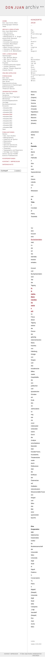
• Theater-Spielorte (9, 66)
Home (4, 21)
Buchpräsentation (36, 239)
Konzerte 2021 (8, 110)
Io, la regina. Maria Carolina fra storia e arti (34, 299)
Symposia (5, 95)
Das (6, 81)
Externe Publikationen (10, 155)
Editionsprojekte (8, 86)
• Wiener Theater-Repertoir (11, 68)
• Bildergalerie (7, 40)
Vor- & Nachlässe (9, 54)
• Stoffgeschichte (8, 34)
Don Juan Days (7, 93)
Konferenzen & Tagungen (11, 97)
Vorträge (5, 102)
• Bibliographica (7, 137)
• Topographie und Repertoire (12, 150)
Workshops (6, 98)
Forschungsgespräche (10, 100)
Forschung (7, 76)
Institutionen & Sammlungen (12, 85)
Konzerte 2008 (8, 127)
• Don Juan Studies (9, 136)
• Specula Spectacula (9, 144)
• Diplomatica (7, 141)
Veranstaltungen (9, 91)
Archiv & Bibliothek (10, 29)
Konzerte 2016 (8, 116)
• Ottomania (6, 143)
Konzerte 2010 (8, 123)
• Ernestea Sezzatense (10, 42)
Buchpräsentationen (9, 104)
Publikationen (8, 132)
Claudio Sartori (7, 70)
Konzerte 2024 (8, 108)
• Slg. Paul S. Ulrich (9, 59)
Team (4, 26)
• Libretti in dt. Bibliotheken (11, 51)
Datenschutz (7, 164)
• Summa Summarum (9, 146)
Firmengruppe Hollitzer (10, 24)
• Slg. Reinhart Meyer (9, 57)
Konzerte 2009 (8, 125)
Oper (4, 129)
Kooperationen (8, 158)
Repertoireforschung (9, 83)
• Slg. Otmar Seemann (10, 61)
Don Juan (5, 78)
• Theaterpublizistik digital (11, 64)
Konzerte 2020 (8, 112)
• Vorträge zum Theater (10, 152)
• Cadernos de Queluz (10, 139)
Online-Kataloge (9, 73)
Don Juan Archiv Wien (10, 23)
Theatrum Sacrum (8, 88)
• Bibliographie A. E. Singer (11, 36)
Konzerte (5, 106)
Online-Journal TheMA (10, 153)
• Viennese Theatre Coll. (10, 49)
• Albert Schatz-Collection (11, 47)
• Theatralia (6, 148)
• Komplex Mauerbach (10, 43)
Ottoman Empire (8, 79)
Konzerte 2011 (8, 121)
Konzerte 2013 (8, 118)
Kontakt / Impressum (11, 161)
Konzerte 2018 (8, 114)
